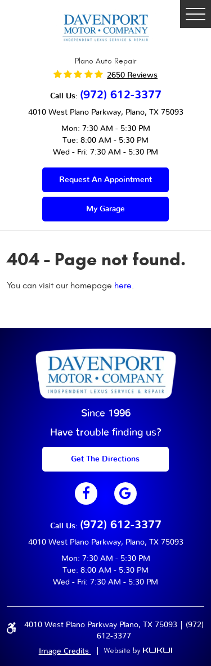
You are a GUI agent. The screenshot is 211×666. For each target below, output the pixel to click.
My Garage (105, 209)
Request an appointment (105, 180)
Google (125, 493)
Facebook (86, 493)
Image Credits (65, 651)
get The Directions (105, 459)
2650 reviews (132, 75)
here (123, 285)
